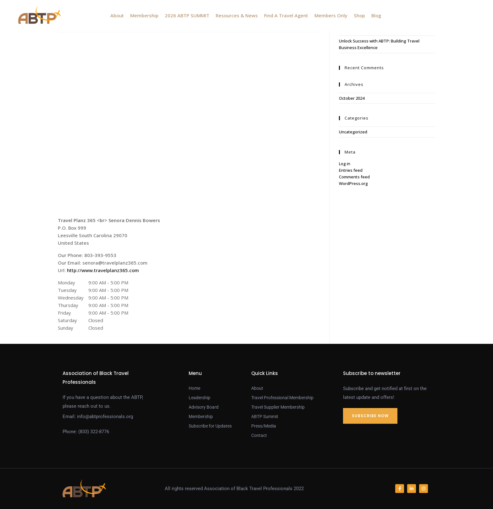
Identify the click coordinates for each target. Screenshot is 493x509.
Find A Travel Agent (286, 15)
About (117, 15)
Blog (376, 15)
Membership (144, 15)
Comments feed (354, 177)
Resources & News (237, 15)
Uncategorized (353, 132)
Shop (359, 15)
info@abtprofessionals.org (105, 416)
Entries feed (351, 170)
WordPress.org (353, 183)
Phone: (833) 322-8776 (86, 431)
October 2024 (351, 98)
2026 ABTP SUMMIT (187, 15)
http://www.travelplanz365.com (103, 270)
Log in (344, 163)
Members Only (330, 15)
